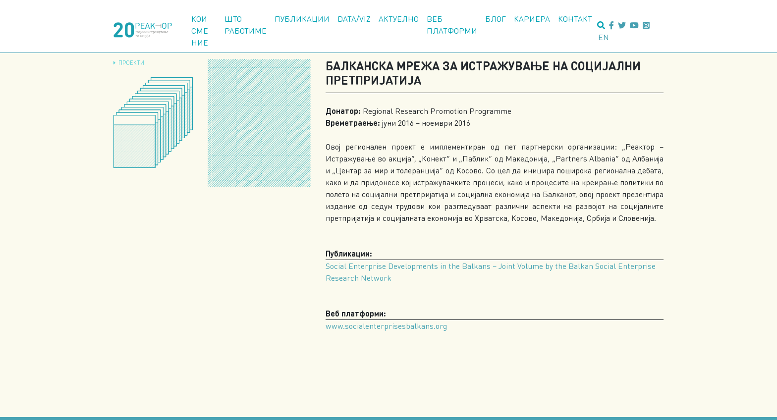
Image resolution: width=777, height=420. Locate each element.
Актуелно (399, 18)
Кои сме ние (199, 30)
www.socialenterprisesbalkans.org (386, 325)
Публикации (302, 18)
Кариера (532, 18)
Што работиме (245, 24)
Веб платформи (452, 24)
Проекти (131, 62)
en (603, 37)
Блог (495, 18)
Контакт (575, 18)
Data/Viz (354, 18)
